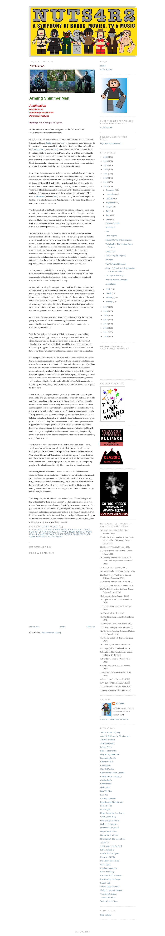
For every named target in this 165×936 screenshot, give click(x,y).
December (110, 190)
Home (62, 626)
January (109, 301)
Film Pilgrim (105, 809)
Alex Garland (45, 530)
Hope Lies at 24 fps (108, 831)
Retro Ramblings (107, 872)
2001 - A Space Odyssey (115, 255)
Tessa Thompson (38, 537)
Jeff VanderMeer (65, 532)
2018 (105, 186)
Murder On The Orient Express (118, 240)
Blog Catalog (105, 915)
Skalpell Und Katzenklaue (111, 890)
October (109, 198)
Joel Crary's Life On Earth (111, 846)
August (109, 207)
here (62, 143)
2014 (105, 319)
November (110, 194)
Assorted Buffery (107, 743)
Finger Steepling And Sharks (112, 813)
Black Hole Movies (108, 751)
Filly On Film (106, 806)
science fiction (63, 534)
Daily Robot (105, 787)
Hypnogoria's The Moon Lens (112, 839)
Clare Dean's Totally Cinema (112, 772)
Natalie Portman (45, 534)
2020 (105, 178)
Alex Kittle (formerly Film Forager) (115, 736)
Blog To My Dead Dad (109, 754)
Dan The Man (106, 791)
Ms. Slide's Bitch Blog (109, 861)
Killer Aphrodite (107, 850)
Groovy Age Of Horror (110, 820)
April (108, 289)
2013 (105, 323)
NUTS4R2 (120, 703)
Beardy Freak (106, 747)
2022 (105, 169)
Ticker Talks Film (107, 897)
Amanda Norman (107, 739)
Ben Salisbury (75, 530)
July (108, 211)
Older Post (91, 626)
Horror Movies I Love (109, 835)
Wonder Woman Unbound (116, 279)
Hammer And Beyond (109, 827)
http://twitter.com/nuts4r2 (111, 143)
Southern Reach (82, 534)
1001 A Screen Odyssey (110, 732)
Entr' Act (104, 795)
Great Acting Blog (108, 816)
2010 (105, 336)
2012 (105, 328)
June (108, 215)
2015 (105, 315)
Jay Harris (104, 842)
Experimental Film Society (111, 802)
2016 (105, 311)
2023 (105, 165)
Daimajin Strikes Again (115, 275)
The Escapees (111, 235)
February (110, 297)
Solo (107, 231)
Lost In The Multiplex (109, 853)
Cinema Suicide (107, 761)
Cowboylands (106, 780)
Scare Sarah (105, 883)
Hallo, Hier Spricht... (109, 824)
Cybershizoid (105, 783)
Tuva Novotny (55, 537)
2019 (105, 182)
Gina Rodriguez (47, 532)
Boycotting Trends (108, 758)
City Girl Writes (107, 769)
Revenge (109, 259)
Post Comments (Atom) (51, 632)
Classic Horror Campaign (111, 776)
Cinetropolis (105, 765)
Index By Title (106, 69)
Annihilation (59, 530)
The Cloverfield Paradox (115, 264)
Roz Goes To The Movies (111, 875)
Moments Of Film (107, 857)
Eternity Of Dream (108, 798)
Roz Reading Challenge (110, 879)
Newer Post (34, 626)
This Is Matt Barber (108, 894)
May (108, 219)
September (111, 202)
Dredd (48, 143)
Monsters (40, 196)
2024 (105, 161)
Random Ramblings (108, 868)
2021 (105, 173)
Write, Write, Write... (109, 901)
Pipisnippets (105, 864)
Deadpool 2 (110, 251)
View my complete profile (114, 719)
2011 (105, 332)
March (109, 293)
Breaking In (110, 227)
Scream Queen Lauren (109, 886)
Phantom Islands (112, 223)
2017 (105, 307)
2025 (105, 157)
